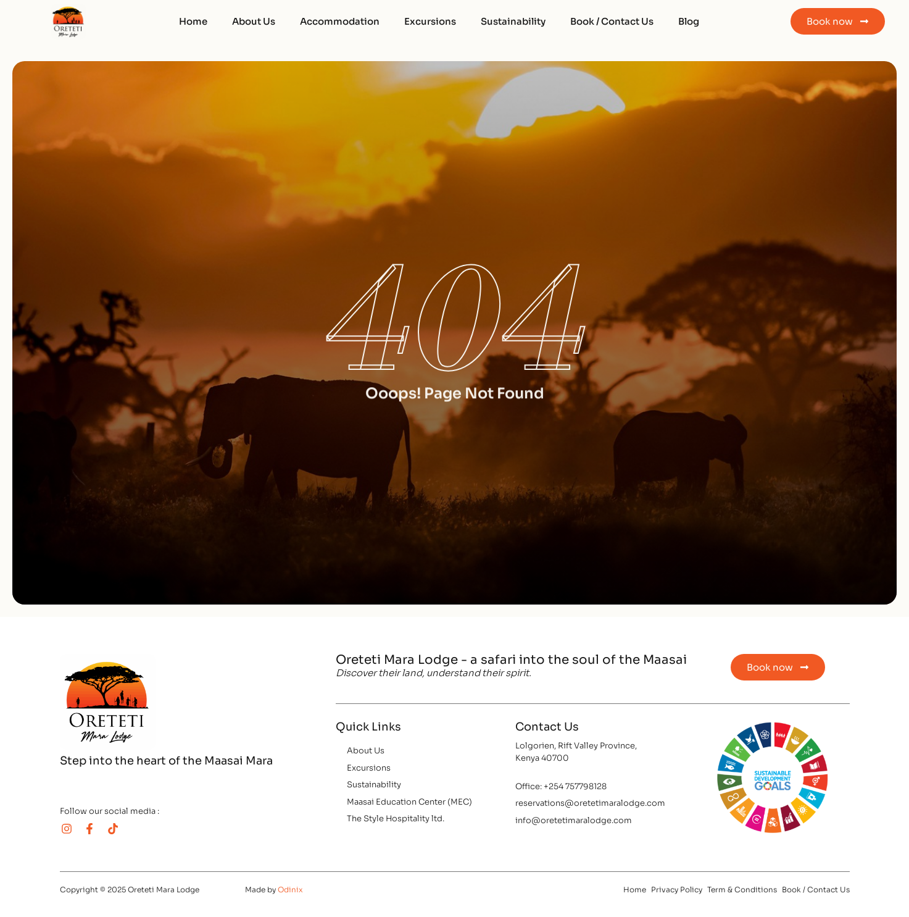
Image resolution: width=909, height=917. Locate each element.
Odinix (290, 889)
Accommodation (340, 21)
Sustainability (513, 21)
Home (193, 21)
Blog (688, 21)
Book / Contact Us (612, 21)
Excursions (430, 21)
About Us (253, 21)
